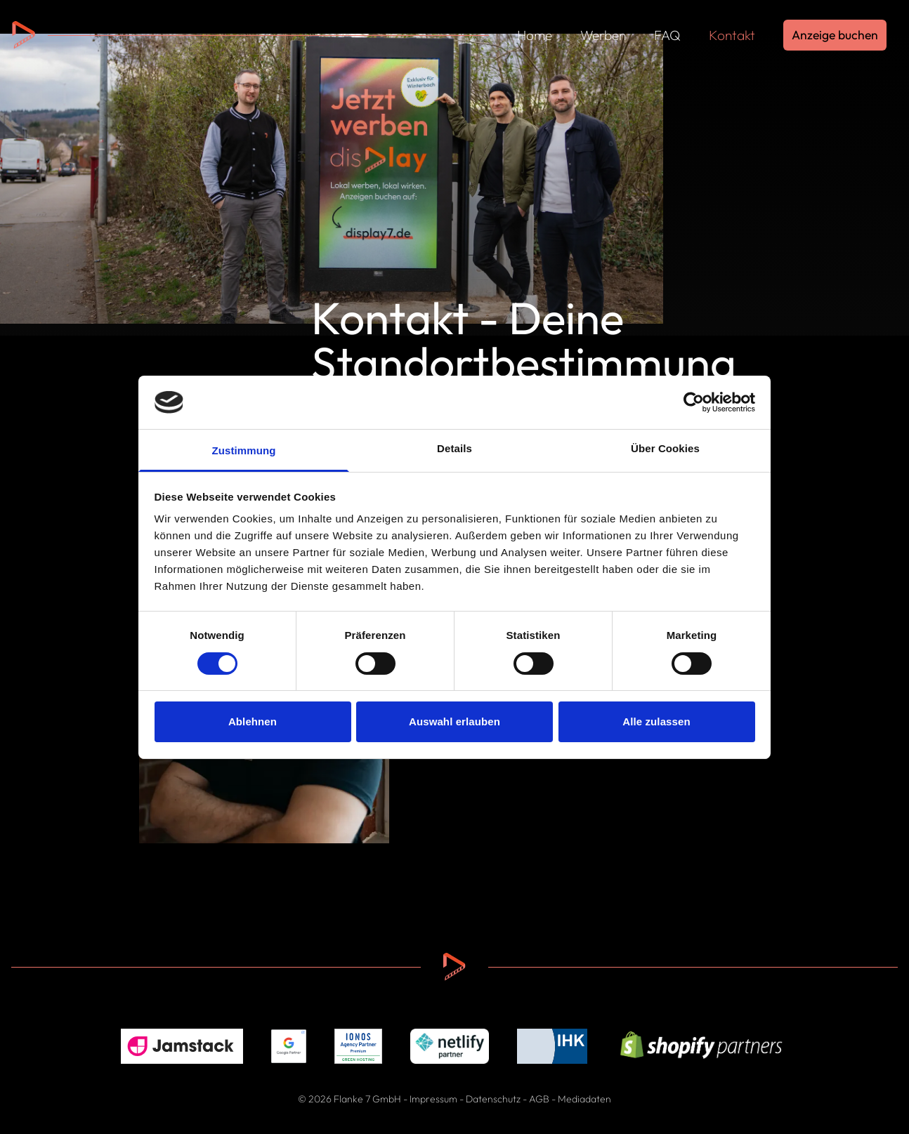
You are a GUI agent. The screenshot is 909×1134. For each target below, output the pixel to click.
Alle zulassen (656, 721)
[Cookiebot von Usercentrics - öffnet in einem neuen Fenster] (693, 402)
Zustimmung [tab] (244, 450)
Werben (603, 35)
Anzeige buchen (835, 35)
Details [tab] (454, 448)
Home (534, 35)
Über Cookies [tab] (665, 448)
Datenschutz (493, 1099)
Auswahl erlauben (454, 721)
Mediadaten (584, 1099)
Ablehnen (252, 721)
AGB (539, 1099)
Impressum (433, 1099)
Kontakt (732, 35)
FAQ (667, 35)
